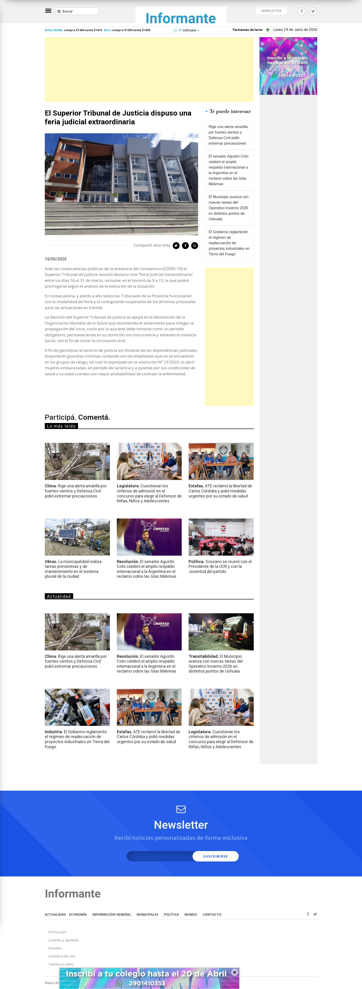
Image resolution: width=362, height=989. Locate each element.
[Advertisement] (149, 69)
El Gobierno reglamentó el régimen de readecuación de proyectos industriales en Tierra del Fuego (229, 243)
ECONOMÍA (78, 914)
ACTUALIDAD (55, 914)
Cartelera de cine (61, 956)
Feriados (55, 948)
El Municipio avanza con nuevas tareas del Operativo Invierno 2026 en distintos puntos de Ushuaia (229, 208)
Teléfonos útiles (61, 964)
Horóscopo (57, 931)
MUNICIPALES (147, 914)
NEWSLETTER (271, 11)
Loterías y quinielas (63, 940)
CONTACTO (212, 914)
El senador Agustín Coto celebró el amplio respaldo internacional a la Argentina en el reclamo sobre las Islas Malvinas (229, 170)
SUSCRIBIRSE (215, 856)
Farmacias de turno (248, 30)
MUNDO (190, 914)
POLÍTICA (171, 914)
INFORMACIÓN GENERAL (111, 914)
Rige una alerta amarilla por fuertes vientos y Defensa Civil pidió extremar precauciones (228, 135)
